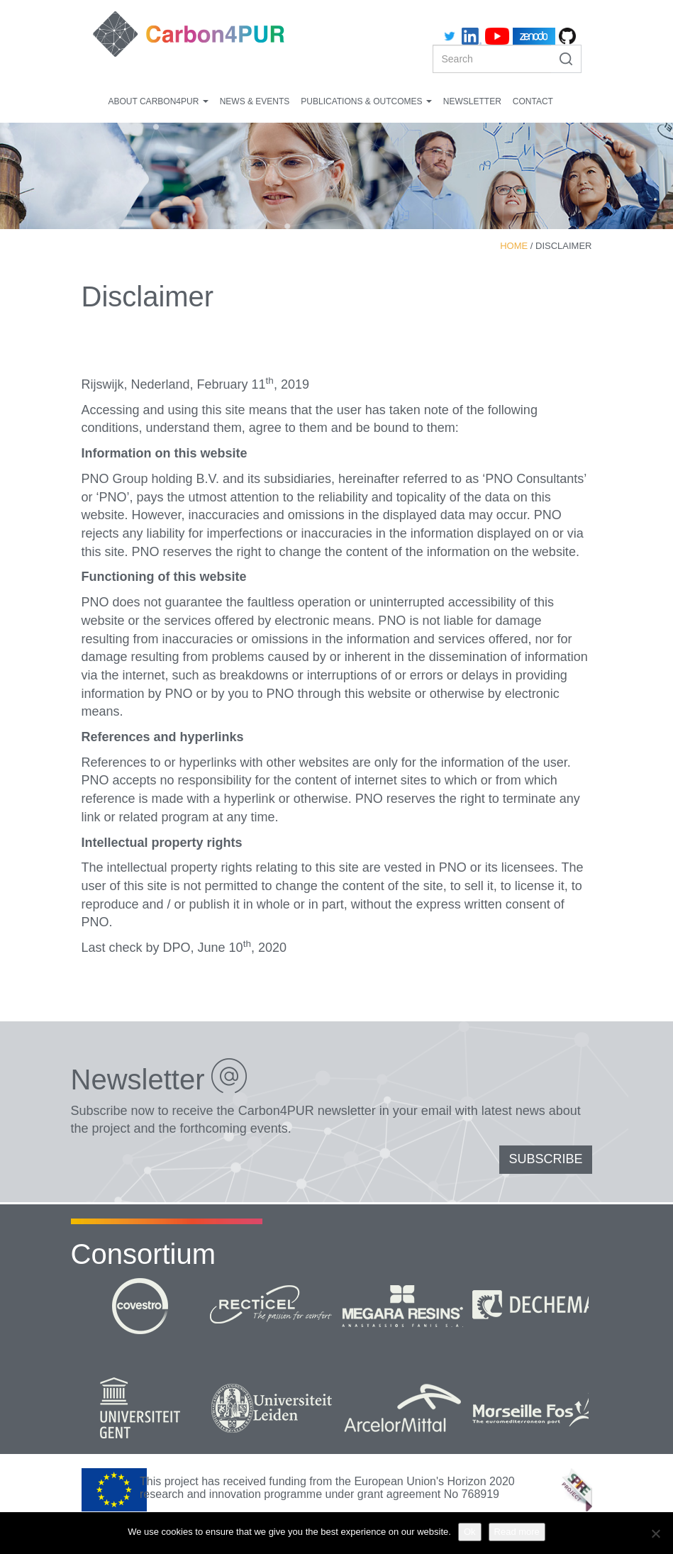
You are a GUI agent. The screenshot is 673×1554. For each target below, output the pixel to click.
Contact (533, 101)
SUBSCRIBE (545, 1159)
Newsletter (472, 101)
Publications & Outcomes (366, 101)
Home (514, 245)
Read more (517, 1531)
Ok (470, 1531)
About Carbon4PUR (158, 101)
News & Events (255, 101)
